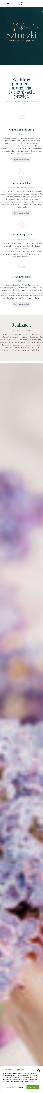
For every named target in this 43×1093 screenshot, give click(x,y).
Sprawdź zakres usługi (21, 160)
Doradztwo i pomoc (21, 276)
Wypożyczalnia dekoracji (21, 129)
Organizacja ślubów (21, 183)
